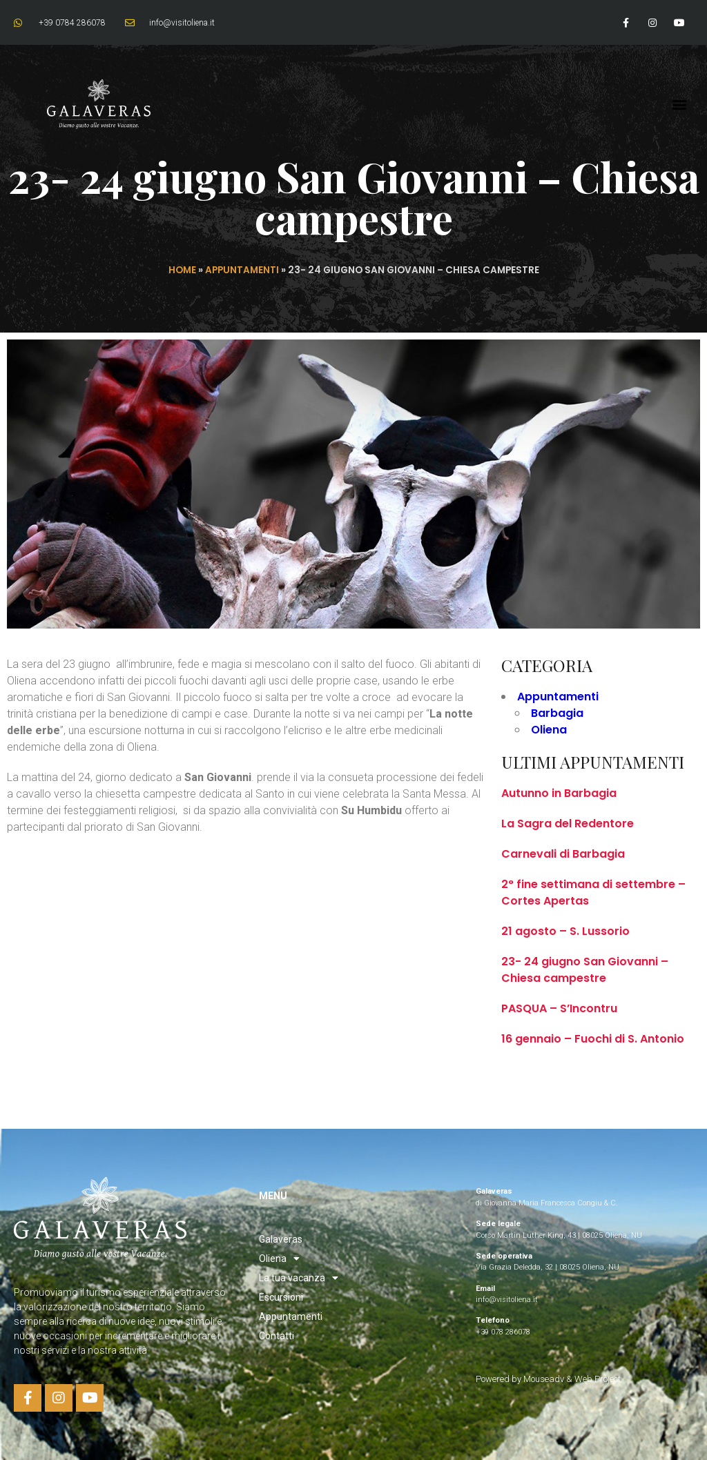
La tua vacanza (298, 1278)
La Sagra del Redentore (567, 823)
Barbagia (557, 713)
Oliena (549, 730)
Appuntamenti (242, 270)
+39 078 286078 (503, 1332)
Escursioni (281, 1297)
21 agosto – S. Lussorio (565, 931)
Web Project (597, 1379)
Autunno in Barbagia (559, 793)
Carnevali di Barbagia (563, 854)
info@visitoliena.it (507, 1299)
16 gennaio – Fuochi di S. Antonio (592, 1039)
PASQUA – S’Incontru (559, 1008)
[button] (679, 104)
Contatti (276, 1335)
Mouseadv (544, 1379)
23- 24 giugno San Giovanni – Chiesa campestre (584, 970)
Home (182, 270)
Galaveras (280, 1239)
